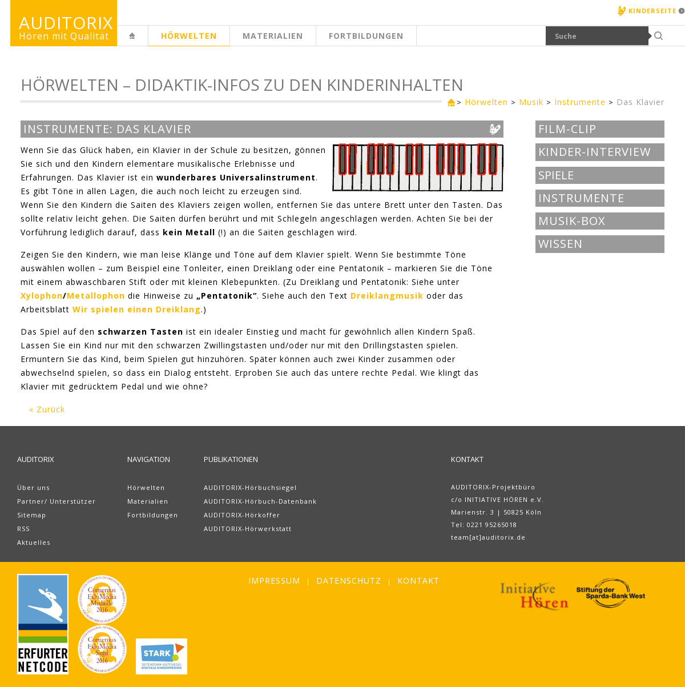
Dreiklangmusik (387, 295)
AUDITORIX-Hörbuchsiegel (250, 487)
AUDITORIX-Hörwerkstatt (248, 528)
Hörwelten (189, 35)
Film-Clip (567, 129)
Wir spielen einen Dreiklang (136, 309)
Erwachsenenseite (148, 42)
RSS (23, 528)
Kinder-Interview (594, 152)
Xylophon (42, 295)
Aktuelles (33, 542)
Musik (531, 102)
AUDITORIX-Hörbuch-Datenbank (260, 501)
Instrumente (580, 102)
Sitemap (31, 515)
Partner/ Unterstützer (56, 501)
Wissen (560, 244)
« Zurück (47, 409)
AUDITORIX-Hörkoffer (242, 515)
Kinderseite (652, 10)
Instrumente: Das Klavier (107, 129)
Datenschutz (348, 580)
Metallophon (96, 295)
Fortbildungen (366, 35)
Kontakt (418, 580)
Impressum (274, 580)
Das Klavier (640, 102)
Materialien (273, 35)
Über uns (33, 487)
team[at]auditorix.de (488, 537)
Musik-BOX (572, 221)
